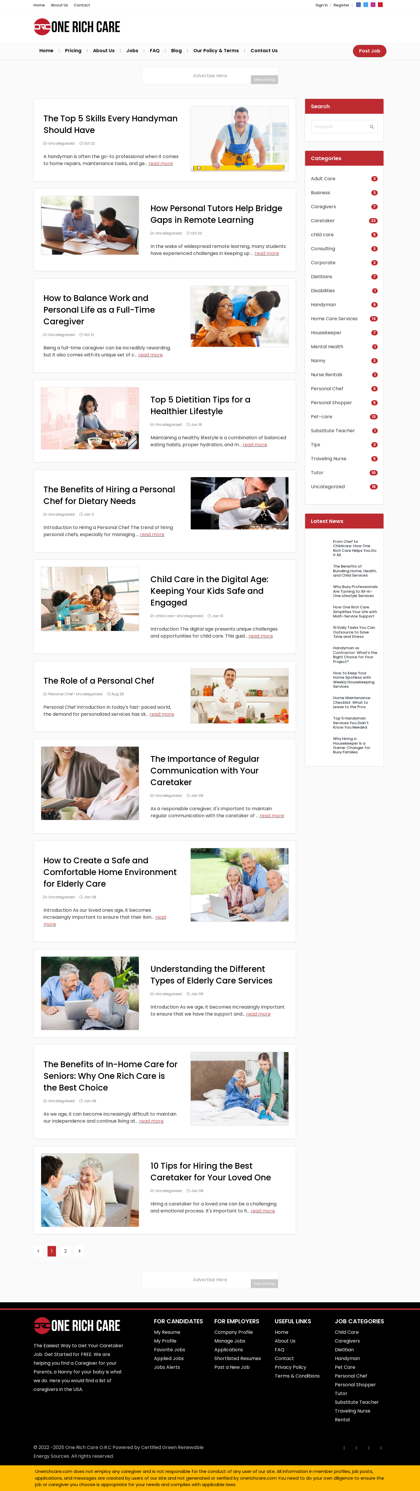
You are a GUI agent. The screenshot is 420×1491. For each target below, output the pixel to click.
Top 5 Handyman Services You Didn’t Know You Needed (351, 723)
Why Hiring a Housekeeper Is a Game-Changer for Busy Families (351, 745)
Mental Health (327, 346)
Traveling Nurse (328, 458)
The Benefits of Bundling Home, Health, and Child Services (355, 571)
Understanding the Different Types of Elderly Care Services (211, 974)
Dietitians (321, 276)
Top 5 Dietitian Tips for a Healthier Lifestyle (200, 405)
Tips (315, 444)
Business (320, 192)
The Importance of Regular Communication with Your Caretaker (205, 770)
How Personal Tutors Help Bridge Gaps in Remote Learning (216, 214)
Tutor (317, 472)
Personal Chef (60, 694)
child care (164, 615)
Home (39, 5)
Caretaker (323, 220)
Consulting (323, 248)
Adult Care (323, 178)
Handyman (323, 304)
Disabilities (323, 290)
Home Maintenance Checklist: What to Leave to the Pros (351, 702)
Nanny (318, 360)
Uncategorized (61, 143)
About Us (59, 5)
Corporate (323, 262)
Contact (82, 5)
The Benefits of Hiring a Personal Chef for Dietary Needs (109, 495)
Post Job (369, 51)
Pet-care (321, 416)
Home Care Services (334, 318)
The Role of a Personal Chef (98, 681)
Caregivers (323, 206)
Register (341, 5)
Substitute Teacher (333, 430)
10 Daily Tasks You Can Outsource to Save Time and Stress (354, 632)
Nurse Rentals (326, 374)
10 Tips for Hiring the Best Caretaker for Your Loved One (210, 1171)
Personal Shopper (331, 402)
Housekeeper (326, 332)
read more (160, 163)
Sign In (322, 5)
